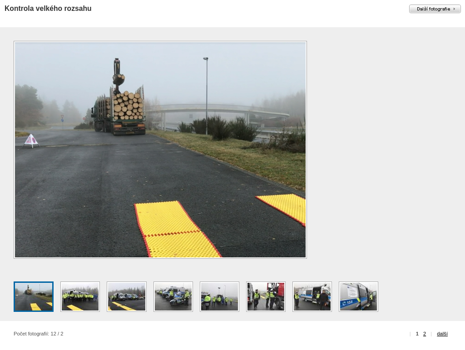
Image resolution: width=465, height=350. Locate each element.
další (442, 333)
